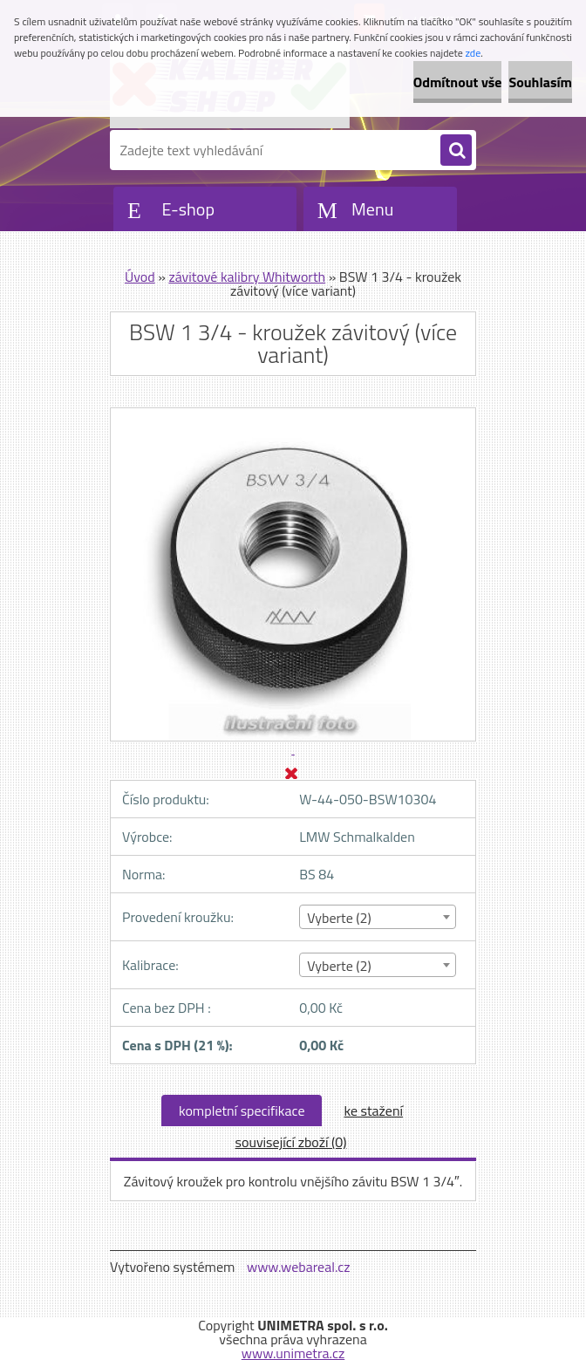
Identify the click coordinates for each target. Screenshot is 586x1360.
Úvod (140, 276)
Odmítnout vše (457, 82)
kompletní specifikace (242, 1110)
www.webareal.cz (299, 1266)
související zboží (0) (291, 1141)
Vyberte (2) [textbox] (339, 917)
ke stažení (373, 1110)
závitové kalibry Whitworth (246, 276)
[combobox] (377, 917)
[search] (456, 150)
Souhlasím (540, 82)
